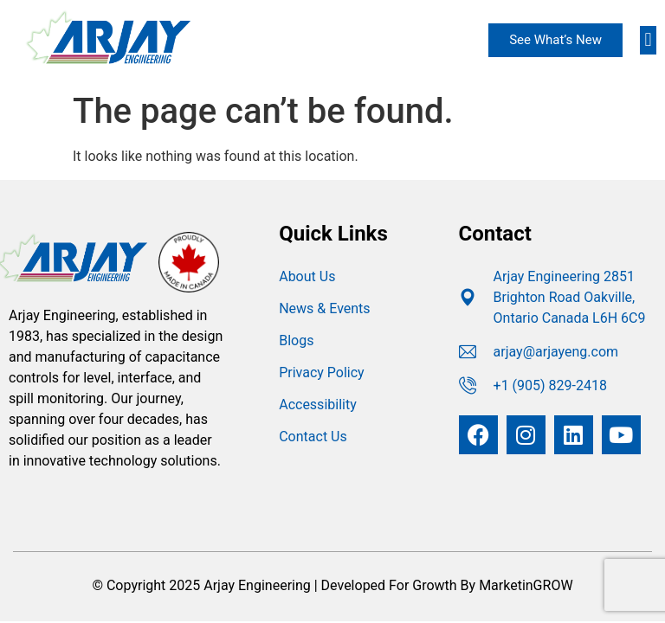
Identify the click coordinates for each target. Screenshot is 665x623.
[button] (648, 40)
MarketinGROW (525, 585)
